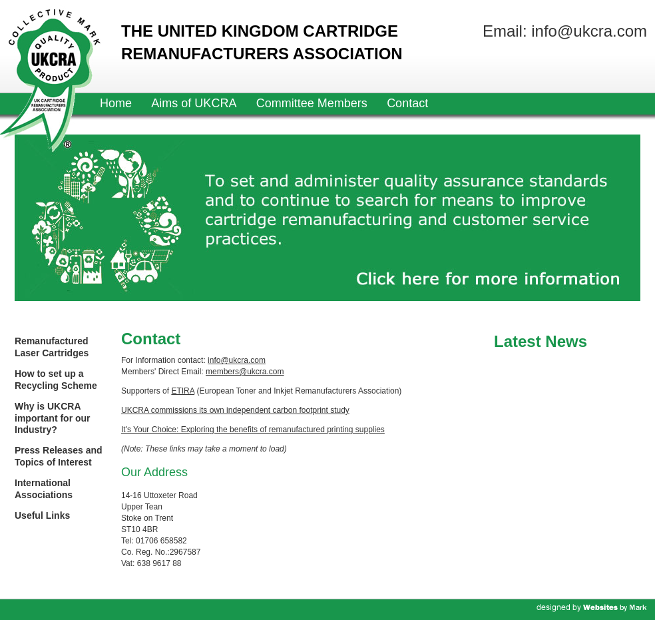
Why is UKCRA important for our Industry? (53, 418)
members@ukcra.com (245, 371)
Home (116, 103)
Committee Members (311, 103)
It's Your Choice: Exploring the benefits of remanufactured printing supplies (253, 429)
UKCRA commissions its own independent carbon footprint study (235, 410)
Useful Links (42, 515)
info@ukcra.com (237, 360)
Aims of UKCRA (193, 103)
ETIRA (182, 391)
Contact (407, 103)
